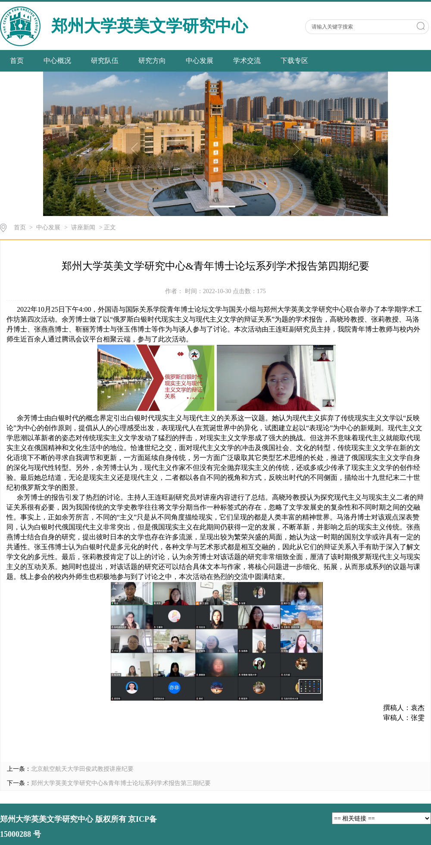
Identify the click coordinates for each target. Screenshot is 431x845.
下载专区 (294, 60)
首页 (17, 60)
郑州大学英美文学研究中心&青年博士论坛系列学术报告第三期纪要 (121, 783)
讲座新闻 (83, 227)
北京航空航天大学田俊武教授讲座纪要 (82, 769)
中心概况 (57, 60)
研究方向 (152, 60)
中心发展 (199, 60)
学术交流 (247, 60)
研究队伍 (105, 60)
